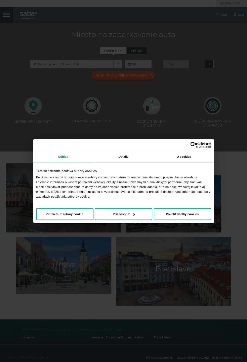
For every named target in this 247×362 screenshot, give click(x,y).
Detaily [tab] (124, 156)
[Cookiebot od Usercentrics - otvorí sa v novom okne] (193, 145)
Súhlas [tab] (63, 156)
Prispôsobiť (124, 214)
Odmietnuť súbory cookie (64, 214)
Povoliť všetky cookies (182, 214)
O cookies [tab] (183, 156)
